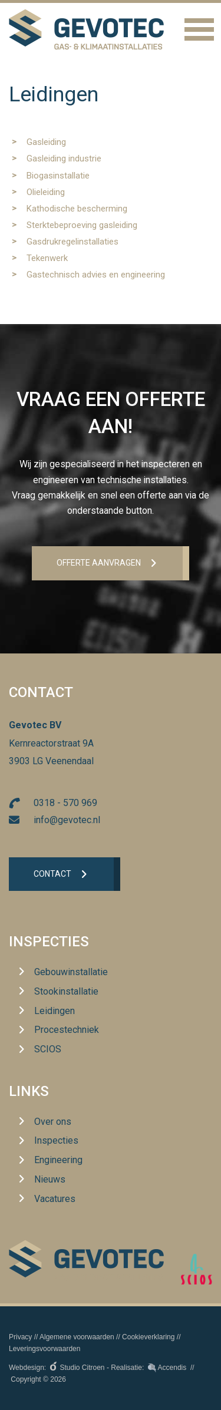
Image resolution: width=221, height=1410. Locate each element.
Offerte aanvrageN (99, 562)
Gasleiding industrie (64, 158)
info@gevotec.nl (67, 819)
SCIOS (47, 1049)
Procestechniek (66, 1029)
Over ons (52, 1121)
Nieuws (49, 1179)
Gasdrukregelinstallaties (72, 241)
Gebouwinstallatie (71, 972)
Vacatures (54, 1198)
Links (29, 1091)
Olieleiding (46, 192)
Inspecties (49, 941)
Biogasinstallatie (58, 175)
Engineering (58, 1159)
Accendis (172, 1367)
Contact (52, 874)
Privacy (20, 1337)
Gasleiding (46, 142)
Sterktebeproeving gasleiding (82, 225)
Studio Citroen (82, 1367)
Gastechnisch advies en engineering (96, 274)
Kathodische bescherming (77, 208)
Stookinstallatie (66, 991)
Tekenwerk (47, 258)
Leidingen (54, 1010)
